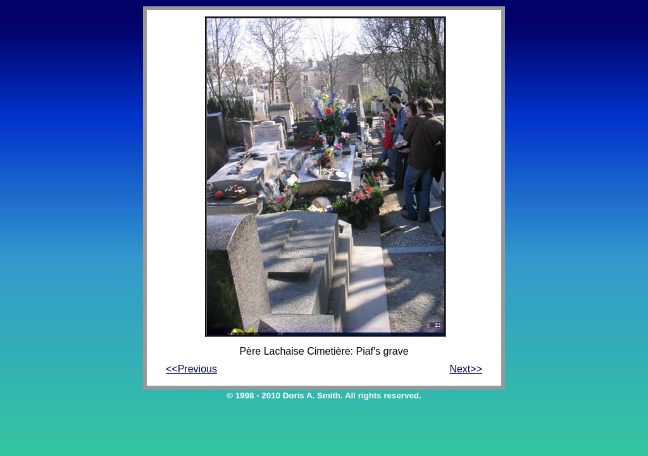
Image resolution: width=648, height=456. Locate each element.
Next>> (465, 369)
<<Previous (191, 369)
